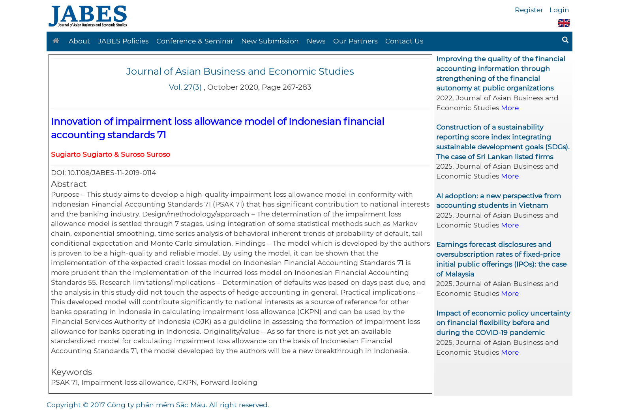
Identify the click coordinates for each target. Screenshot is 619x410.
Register (529, 10)
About (79, 41)
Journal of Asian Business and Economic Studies (240, 71)
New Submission (270, 41)
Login (559, 10)
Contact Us (404, 41)
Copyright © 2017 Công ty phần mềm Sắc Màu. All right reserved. (158, 405)
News (316, 41)
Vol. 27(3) (185, 87)
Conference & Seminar (194, 41)
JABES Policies (123, 41)
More (510, 107)
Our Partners (355, 41)
